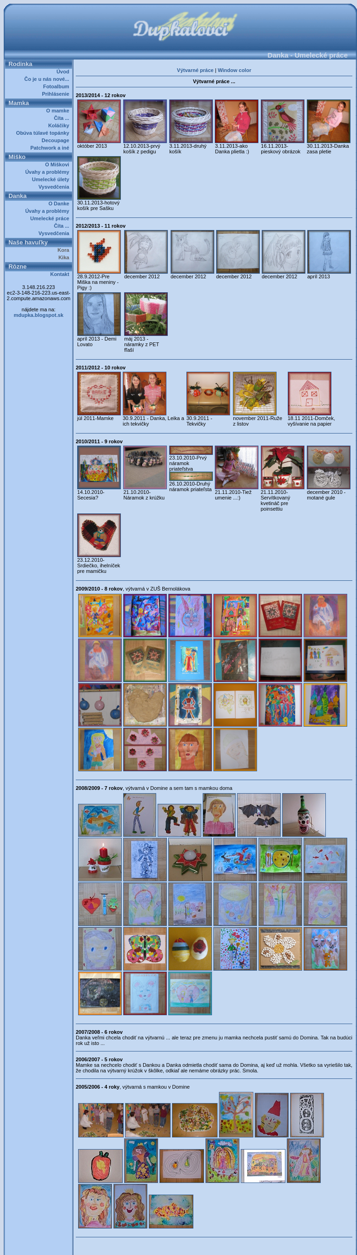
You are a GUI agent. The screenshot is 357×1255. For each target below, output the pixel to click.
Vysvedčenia (55, 187)
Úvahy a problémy (48, 172)
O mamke (59, 110)
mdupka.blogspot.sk (39, 315)
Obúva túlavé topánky (44, 133)
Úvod (64, 71)
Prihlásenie (57, 94)
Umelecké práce (51, 218)
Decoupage (57, 140)
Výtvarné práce (195, 70)
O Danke (60, 203)
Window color (234, 70)
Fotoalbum (57, 86)
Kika (65, 257)
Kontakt (61, 274)
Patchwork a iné (51, 148)
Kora (65, 250)
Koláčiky (60, 125)
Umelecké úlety (52, 179)
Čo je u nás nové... (48, 79)
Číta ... (63, 118)
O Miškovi (58, 164)
